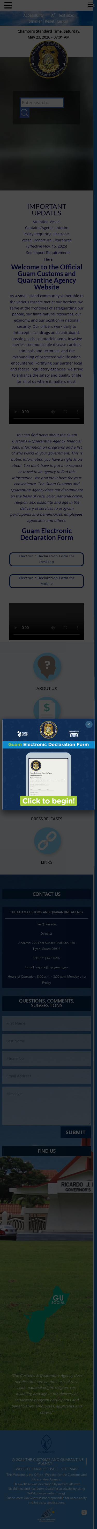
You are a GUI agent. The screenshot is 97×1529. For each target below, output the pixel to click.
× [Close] (88, 724)
